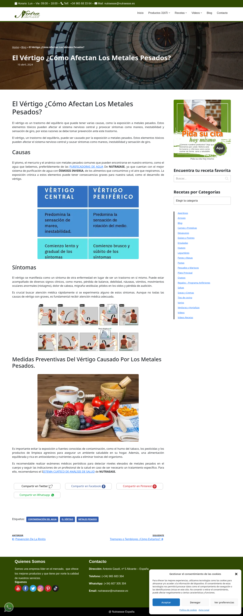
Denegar (195, 602)
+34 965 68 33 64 (80, 3)
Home (15, 47)
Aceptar (166, 602)
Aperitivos (183, 213)
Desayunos (183, 232)
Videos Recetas (185, 317)
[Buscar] (198, 178)
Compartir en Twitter (37, 486)
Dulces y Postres (186, 237)
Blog (209, 12)
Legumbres (183, 252)
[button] (236, 574)
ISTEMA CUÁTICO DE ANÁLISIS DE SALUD (69, 471)
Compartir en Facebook (88, 486)
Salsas (181, 287)
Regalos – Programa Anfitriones (194, 282)
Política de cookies (188, 610)
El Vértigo (67, 519)
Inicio (140, 12)
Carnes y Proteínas (187, 227)
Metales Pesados (87, 519)
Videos (181, 312)
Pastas (181, 262)
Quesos (181, 277)
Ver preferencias (224, 602)
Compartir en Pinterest (140, 486)
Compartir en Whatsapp (37, 495)
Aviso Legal (204, 610)
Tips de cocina (185, 297)
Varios (181, 302)
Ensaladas (183, 242)
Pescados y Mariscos (188, 267)
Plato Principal (185, 272)
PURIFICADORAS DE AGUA (86, 167)
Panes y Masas (185, 257)
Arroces (181, 217)
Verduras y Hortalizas (188, 307)
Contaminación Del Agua (42, 519)
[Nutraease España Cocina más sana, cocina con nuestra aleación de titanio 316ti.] (27, 14)
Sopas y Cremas (186, 292)
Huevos (181, 247)
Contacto (222, 12)
